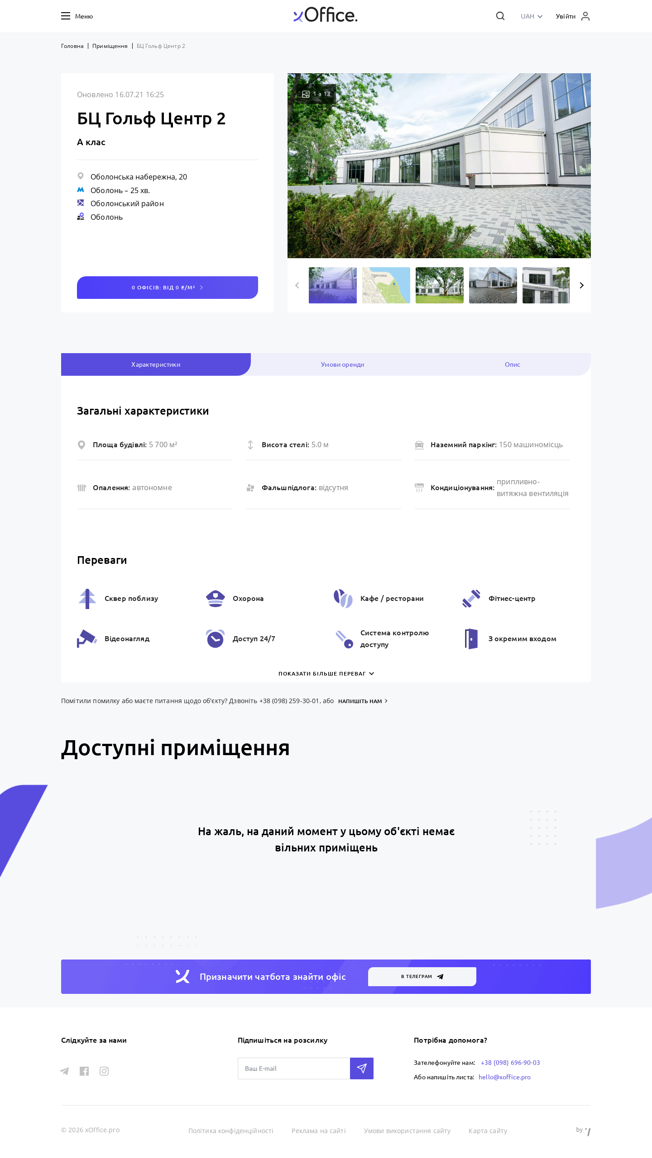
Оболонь (107, 190)
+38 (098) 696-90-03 (510, 1062)
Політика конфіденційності (231, 1130)
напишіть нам (360, 701)
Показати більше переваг (322, 673)
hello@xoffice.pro (505, 1077)
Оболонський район (127, 203)
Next (580, 285)
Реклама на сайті (318, 1130)
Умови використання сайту (407, 1130)
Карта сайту (488, 1130)
